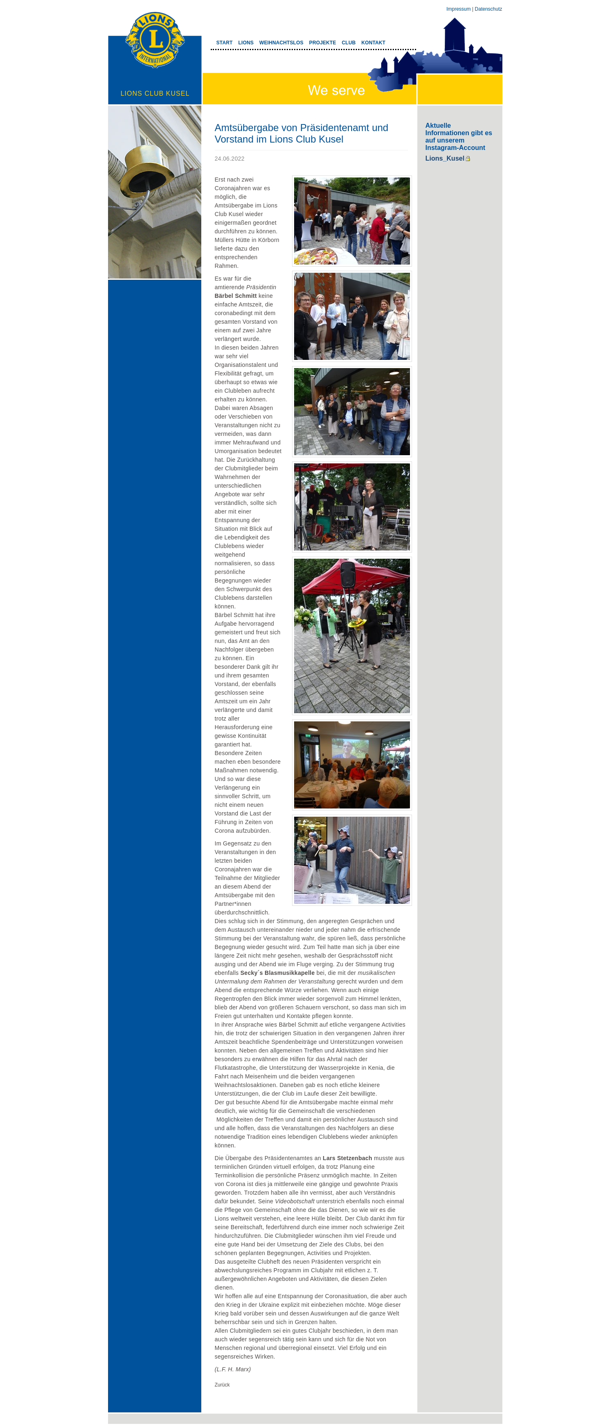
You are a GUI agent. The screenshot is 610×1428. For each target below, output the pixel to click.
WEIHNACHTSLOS (281, 43)
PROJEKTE (322, 43)
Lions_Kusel (445, 158)
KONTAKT (373, 43)
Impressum (459, 9)
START (224, 43)
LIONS (245, 43)
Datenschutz (488, 9)
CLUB (349, 43)
